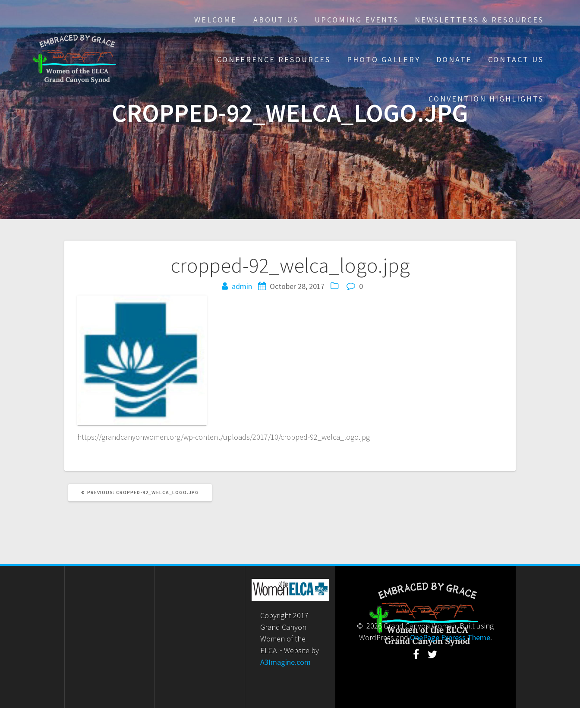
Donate (454, 59)
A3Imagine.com (285, 662)
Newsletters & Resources (479, 20)
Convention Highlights (486, 99)
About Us (276, 20)
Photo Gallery (383, 59)
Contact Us (516, 59)
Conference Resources (274, 59)
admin (242, 286)
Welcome (215, 20)
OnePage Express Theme (450, 637)
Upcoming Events (357, 20)
